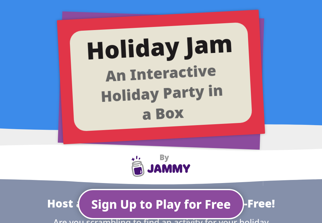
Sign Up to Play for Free (161, 204)
